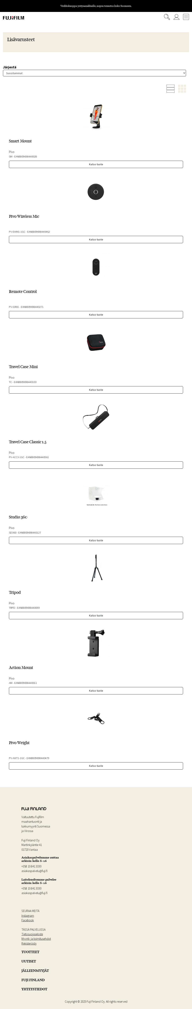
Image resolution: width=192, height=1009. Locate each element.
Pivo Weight (19, 742)
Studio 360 (18, 517)
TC (10, 382)
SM (10, 156)
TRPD (12, 607)
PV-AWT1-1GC (17, 758)
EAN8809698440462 (38, 231)
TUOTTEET (30, 952)
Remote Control (23, 291)
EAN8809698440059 (28, 607)
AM (10, 683)
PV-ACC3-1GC (16, 457)
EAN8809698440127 (29, 532)
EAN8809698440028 (25, 156)
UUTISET (28, 961)
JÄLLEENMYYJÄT (35, 970)
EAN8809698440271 (32, 307)
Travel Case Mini (23, 366)
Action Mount (21, 667)
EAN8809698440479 (38, 758)
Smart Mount (20, 141)
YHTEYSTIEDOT (34, 989)
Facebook (27, 920)
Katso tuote (96, 164)
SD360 (12, 532)
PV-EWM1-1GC (17, 231)
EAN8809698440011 (25, 683)
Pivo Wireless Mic (24, 216)
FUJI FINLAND (33, 980)
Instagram (27, 916)
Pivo (12, 152)
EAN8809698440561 (37, 457)
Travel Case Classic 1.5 (27, 441)
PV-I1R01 (14, 307)
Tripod (15, 592)
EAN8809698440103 (25, 382)
